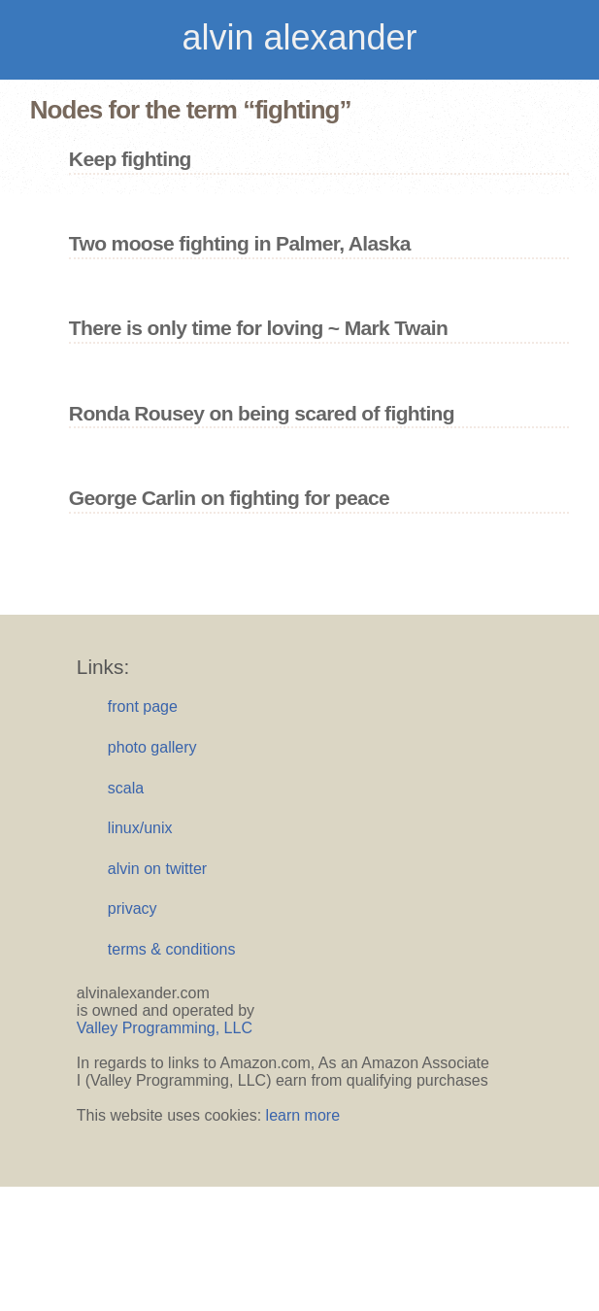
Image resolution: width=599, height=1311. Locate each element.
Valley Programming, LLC (164, 1028)
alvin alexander (299, 37)
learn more (303, 1115)
